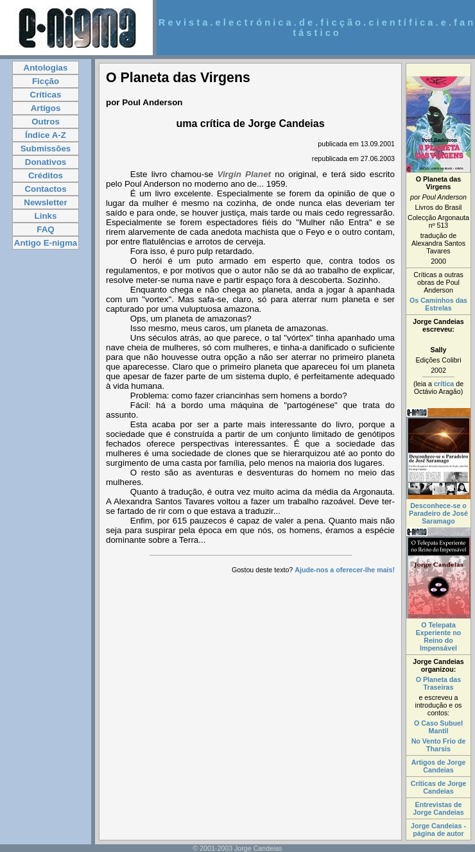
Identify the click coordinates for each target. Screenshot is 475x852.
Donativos (45, 162)
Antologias (46, 67)
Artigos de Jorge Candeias (438, 766)
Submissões (46, 148)
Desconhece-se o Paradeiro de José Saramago (438, 513)
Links (46, 216)
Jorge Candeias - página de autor (438, 829)
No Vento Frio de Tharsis (438, 745)
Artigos (46, 108)
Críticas (46, 94)
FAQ (45, 229)
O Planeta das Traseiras (438, 683)
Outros (45, 121)
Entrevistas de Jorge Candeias (438, 808)
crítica (444, 384)
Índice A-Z (45, 135)
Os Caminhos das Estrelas (438, 304)
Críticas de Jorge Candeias (438, 787)
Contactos (45, 189)
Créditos (45, 175)
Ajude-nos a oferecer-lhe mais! (345, 570)
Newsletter (45, 202)
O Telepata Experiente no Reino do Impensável (438, 636)
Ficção (45, 81)
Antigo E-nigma (45, 243)
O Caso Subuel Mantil (438, 727)
